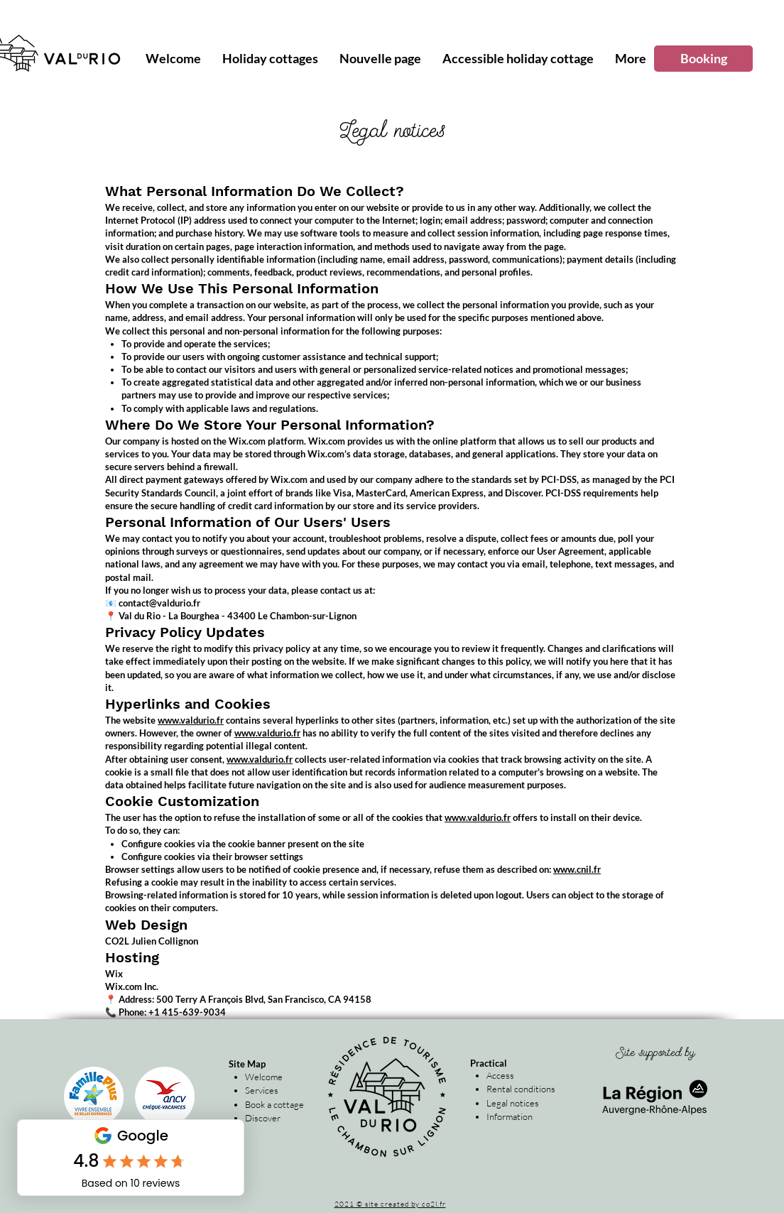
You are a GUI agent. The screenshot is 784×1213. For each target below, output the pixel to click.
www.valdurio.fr (191, 720)
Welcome (264, 1076)
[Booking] (703, 58)
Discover (263, 1118)
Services (261, 1090)
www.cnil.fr (577, 869)
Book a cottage (274, 1104)
